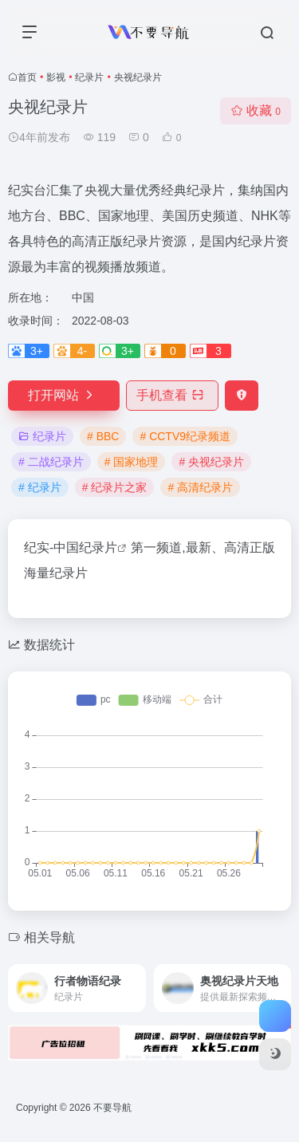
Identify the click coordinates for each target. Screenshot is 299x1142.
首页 (27, 77)
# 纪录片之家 (115, 487)
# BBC (103, 436)
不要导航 (112, 1107)
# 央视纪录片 (211, 461)
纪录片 (89, 77)
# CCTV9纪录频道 (185, 436)
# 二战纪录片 (51, 461)
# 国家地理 (131, 461)
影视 (55, 77)
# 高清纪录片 (200, 487)
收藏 (255, 110)
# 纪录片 (39, 487)
